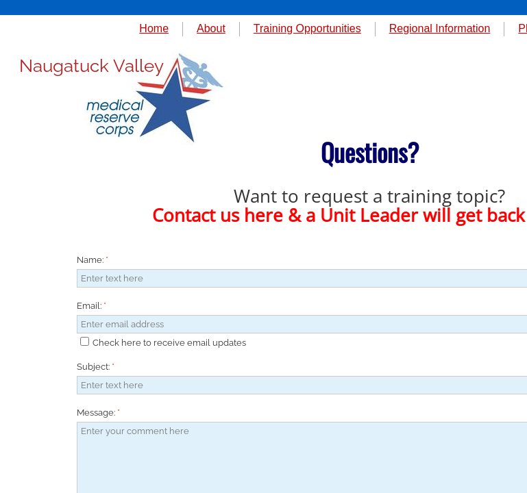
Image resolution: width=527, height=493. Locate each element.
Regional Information (440, 28)
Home (154, 28)
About (211, 28)
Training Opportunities (307, 28)
